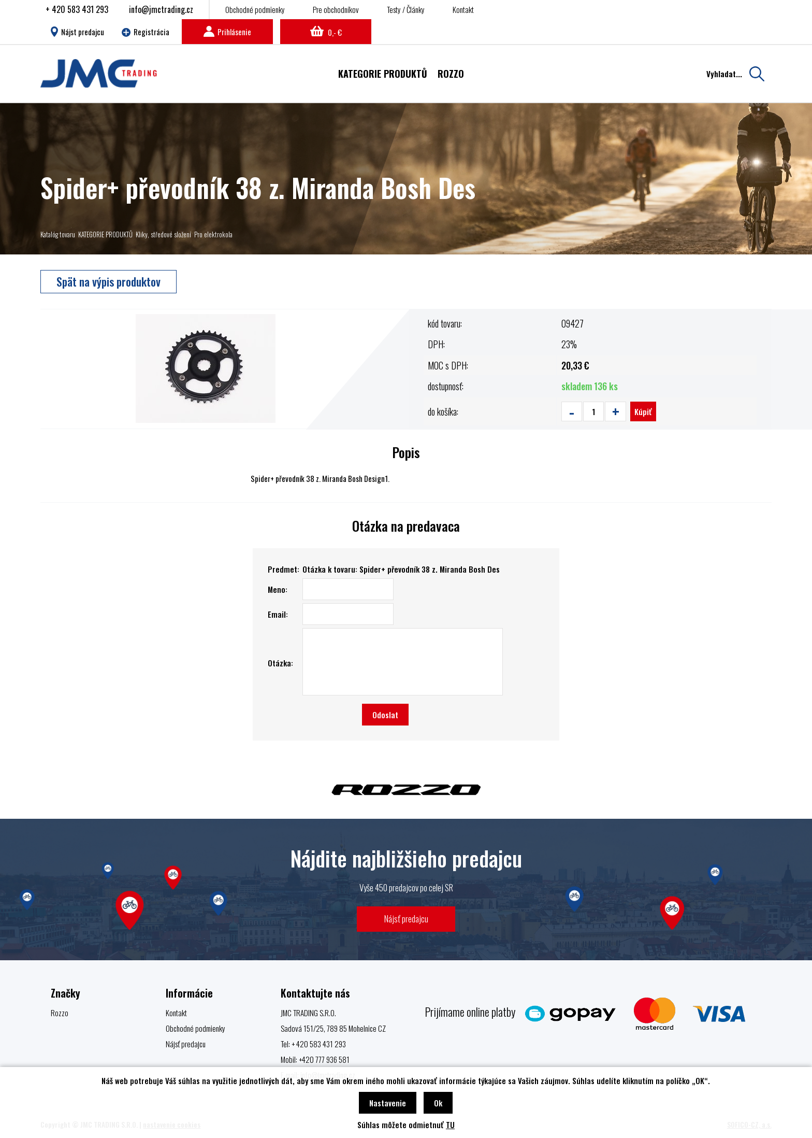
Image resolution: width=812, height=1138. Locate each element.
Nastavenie (387, 1102)
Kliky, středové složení (163, 234)
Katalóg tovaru (57, 234)
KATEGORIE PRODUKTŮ (105, 234)
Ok (438, 1102)
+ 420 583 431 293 (77, 9)
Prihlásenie (227, 31)
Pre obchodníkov (336, 9)
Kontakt (463, 9)
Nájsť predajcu (406, 918)
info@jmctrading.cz (161, 9)
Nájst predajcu (77, 31)
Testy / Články (406, 9)
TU (450, 1124)
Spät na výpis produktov (108, 281)
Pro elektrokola (213, 234)
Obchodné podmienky (255, 9)
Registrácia (145, 31)
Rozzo (59, 1012)
